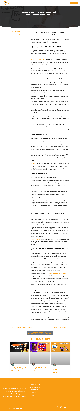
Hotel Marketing (33, 397)
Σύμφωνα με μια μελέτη (35, 239)
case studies (50, 320)
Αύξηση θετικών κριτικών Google (36, 384)
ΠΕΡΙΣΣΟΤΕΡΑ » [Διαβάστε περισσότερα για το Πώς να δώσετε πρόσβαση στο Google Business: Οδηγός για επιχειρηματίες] (13, 373)
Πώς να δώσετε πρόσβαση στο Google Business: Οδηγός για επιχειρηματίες (18, 369)
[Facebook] (61, 407)
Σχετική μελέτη (33, 163)
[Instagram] (57, 407)
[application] (37, 3)
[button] (27, 31)
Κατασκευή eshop (33, 390)
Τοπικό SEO (32, 386)
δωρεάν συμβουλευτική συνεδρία (60, 317)
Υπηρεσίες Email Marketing (35, 383)
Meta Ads (31, 394)
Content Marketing (33, 392)
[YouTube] (65, 407)
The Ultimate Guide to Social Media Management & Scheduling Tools (40, 369)
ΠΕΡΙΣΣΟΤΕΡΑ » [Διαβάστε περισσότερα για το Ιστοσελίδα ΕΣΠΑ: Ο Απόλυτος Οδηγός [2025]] (55, 372)
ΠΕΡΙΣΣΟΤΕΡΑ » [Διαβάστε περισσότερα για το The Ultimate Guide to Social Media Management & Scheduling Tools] (34, 373)
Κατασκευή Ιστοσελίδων (34, 389)
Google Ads (32, 395)
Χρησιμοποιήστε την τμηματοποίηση (38, 59)
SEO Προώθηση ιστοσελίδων (35, 387)
